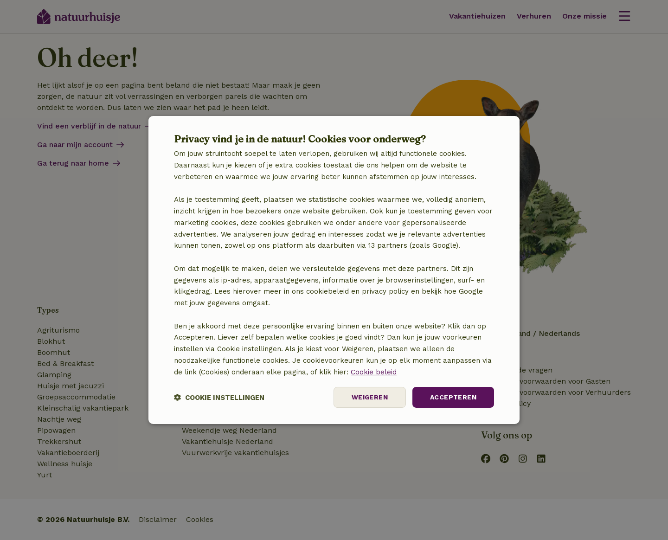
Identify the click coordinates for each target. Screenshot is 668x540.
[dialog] (334, 270)
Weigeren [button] (370, 397)
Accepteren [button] (453, 397)
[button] (219, 397)
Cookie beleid (374, 372)
